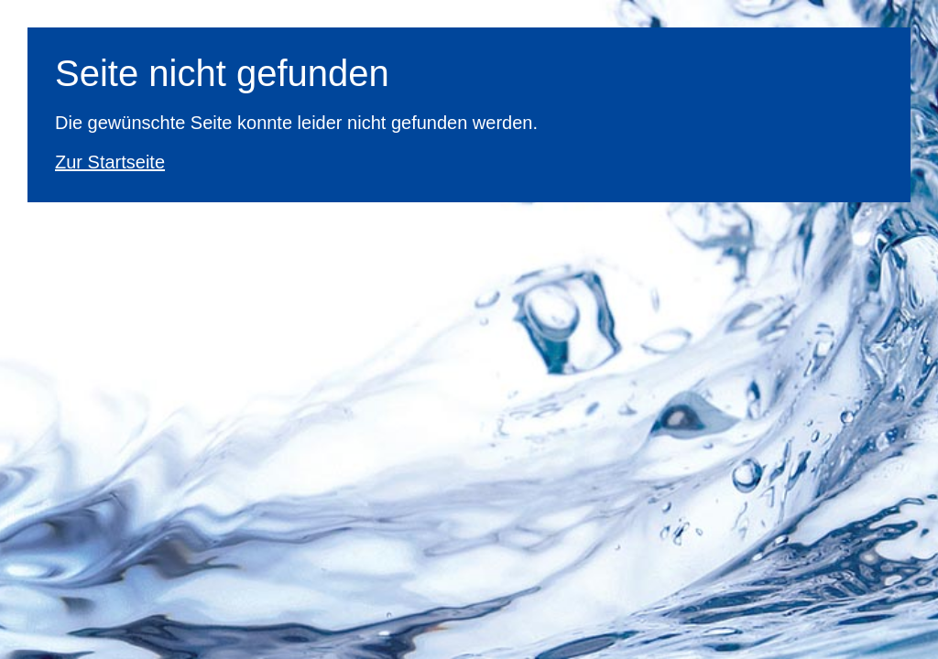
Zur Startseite (110, 162)
